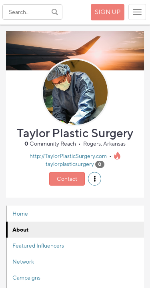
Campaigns (26, 277)
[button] (94, 179)
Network (23, 261)
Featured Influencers (38, 245)
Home (20, 213)
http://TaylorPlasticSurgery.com (68, 155)
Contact (67, 178)
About (20, 229)
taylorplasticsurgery (70, 163)
